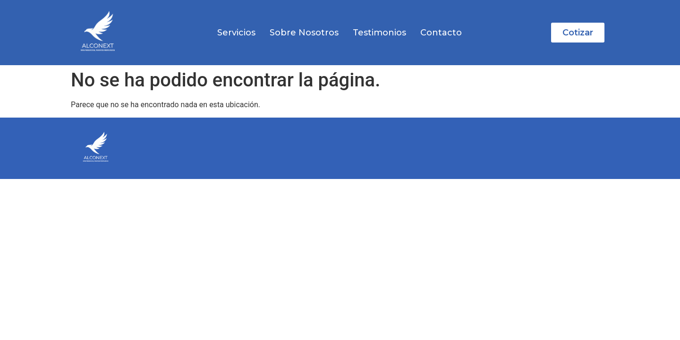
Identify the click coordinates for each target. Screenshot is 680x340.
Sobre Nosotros (304, 32)
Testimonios (379, 32)
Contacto (441, 32)
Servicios (236, 32)
